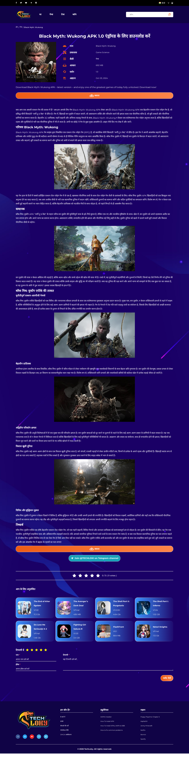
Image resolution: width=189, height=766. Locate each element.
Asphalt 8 (145, 731)
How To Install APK (108, 731)
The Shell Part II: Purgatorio (122, 609)
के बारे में (63, 726)
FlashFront (119, 633)
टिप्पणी (66, 662)
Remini (144, 746)
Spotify (144, 751)
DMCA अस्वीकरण (66, 746)
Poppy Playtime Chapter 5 (152, 726)
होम (17, 29)
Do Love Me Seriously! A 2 (41, 633)
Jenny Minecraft (148, 736)
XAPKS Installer (107, 726)
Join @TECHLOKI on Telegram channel (95, 562)
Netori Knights (161, 633)
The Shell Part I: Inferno (162, 609)
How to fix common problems (113, 741)
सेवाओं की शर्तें (64, 736)
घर (44, 15)
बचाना (94, 97)
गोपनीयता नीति (64, 741)
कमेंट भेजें (166, 686)
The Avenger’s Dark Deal (82, 609)
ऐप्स (66, 15)
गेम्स (55, 15)
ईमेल (18, 672)
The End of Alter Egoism (43, 609)
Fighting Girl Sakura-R (81, 633)
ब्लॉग (78, 15)
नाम (18, 662)
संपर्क (62, 731)
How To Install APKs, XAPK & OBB (114, 736)
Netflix (143, 741)
